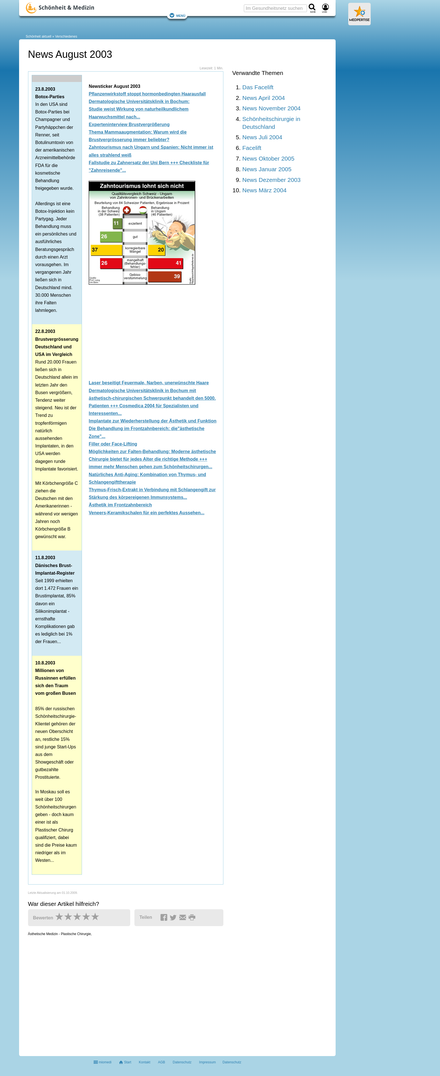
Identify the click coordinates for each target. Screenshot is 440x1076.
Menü (177, 15)
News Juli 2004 (262, 137)
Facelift (252, 148)
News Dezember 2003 (271, 180)
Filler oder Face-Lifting (113, 444)
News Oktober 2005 (268, 158)
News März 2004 (264, 190)
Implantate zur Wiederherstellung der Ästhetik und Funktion (152, 421)
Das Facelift (258, 87)
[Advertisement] (154, 330)
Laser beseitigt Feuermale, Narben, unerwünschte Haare (149, 382)
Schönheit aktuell (38, 36)
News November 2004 (271, 108)
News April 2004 (263, 98)
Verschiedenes (66, 36)
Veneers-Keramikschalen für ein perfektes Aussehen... (146, 512)
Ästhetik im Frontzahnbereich (120, 504)
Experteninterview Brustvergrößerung (129, 124)
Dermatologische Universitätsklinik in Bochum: (139, 101)
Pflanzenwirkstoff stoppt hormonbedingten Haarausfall (147, 94)
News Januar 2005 (267, 169)
